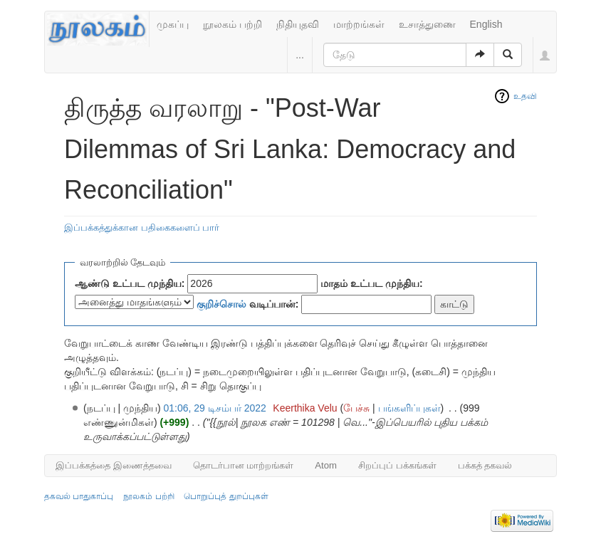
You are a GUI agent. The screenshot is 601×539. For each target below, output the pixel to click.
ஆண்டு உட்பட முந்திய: (129, 283)
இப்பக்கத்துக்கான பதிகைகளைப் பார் (141, 227)
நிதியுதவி (297, 24)
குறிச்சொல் (221, 304)
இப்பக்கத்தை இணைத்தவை (114, 465)
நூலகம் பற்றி (232, 24)
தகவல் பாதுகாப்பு (78, 496)
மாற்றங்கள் (359, 24)
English (486, 24)
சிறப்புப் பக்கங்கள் (397, 465)
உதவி (525, 96)
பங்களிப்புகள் (409, 408)
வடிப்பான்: (248, 304)
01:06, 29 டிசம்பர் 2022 (215, 408)
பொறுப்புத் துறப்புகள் (226, 496)
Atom (326, 465)
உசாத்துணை (427, 24)
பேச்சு (356, 408)
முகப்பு (173, 24)
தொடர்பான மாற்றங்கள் (243, 465)
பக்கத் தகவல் (485, 465)
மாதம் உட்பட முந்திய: (371, 283)
